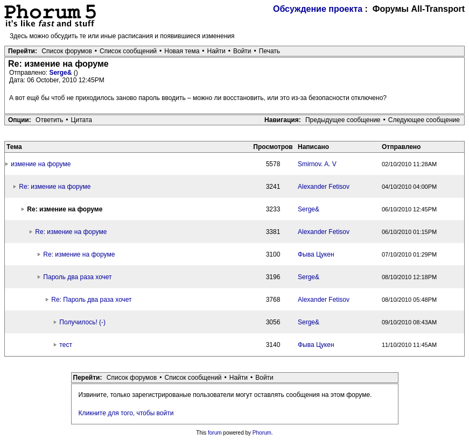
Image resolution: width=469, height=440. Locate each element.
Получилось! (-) (82, 322)
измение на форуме (41, 164)
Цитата (81, 120)
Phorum (262, 433)
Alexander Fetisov (323, 186)
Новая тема (181, 51)
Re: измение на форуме (54, 186)
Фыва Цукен (316, 254)
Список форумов (66, 51)
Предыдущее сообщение (343, 120)
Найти (216, 51)
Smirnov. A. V (317, 164)
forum (215, 433)
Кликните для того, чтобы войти (126, 413)
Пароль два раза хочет (77, 277)
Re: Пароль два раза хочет (91, 299)
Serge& (61, 72)
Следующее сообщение (424, 120)
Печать (269, 51)
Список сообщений (128, 51)
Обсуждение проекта (317, 8)
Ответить (49, 120)
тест (65, 345)
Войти (242, 51)
